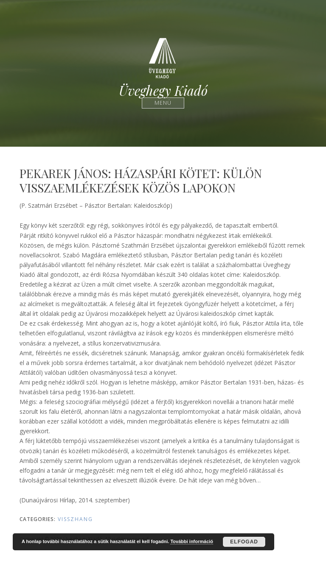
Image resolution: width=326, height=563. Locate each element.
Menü (163, 102)
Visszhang (75, 519)
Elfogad (244, 542)
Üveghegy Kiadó (163, 90)
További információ (191, 541)
